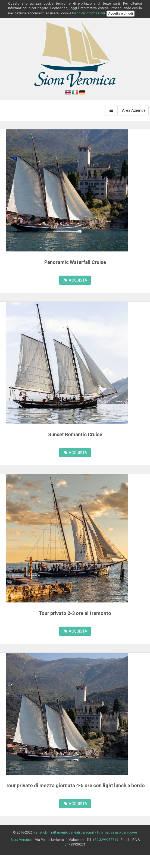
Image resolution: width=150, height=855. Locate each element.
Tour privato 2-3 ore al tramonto (75, 613)
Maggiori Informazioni (88, 13)
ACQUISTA (75, 280)
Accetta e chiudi (120, 13)
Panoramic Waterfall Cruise (75, 262)
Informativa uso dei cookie (117, 832)
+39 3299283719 (105, 840)
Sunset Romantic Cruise (75, 434)
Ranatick (40, 832)
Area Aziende (134, 110)
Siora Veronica (22, 840)
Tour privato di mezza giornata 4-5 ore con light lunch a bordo (75, 785)
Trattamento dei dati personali (72, 832)
